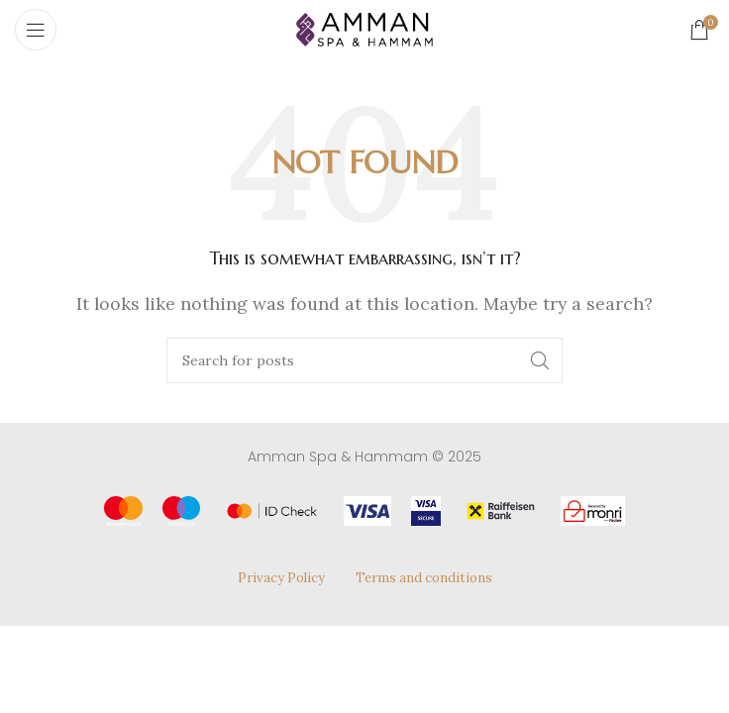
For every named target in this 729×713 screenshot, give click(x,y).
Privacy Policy (281, 577)
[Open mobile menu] (35, 30)
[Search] (364, 360)
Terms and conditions (424, 577)
